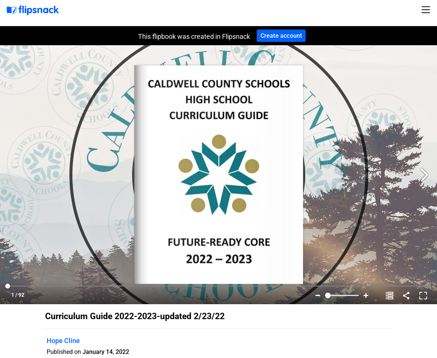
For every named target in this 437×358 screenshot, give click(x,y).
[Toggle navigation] (427, 10)
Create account (281, 35)
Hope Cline (63, 341)
